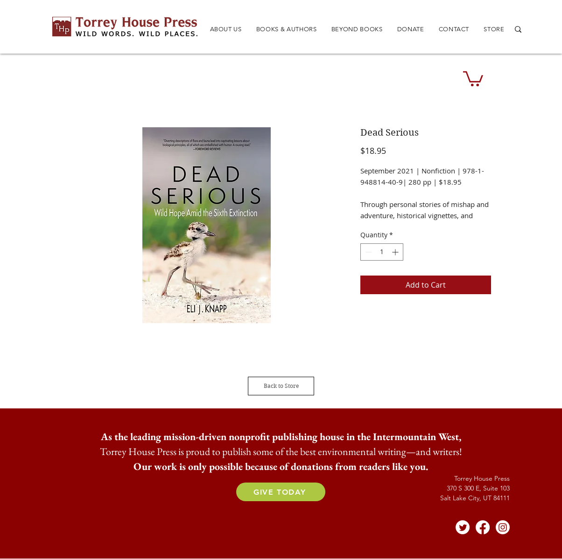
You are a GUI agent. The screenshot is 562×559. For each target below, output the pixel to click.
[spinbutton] (381, 252)
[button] (286, 29)
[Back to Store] (281, 386)
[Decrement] (367, 252)
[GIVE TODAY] (280, 492)
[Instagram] (503, 527)
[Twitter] (463, 527)
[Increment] (396, 252)
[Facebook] (483, 527)
